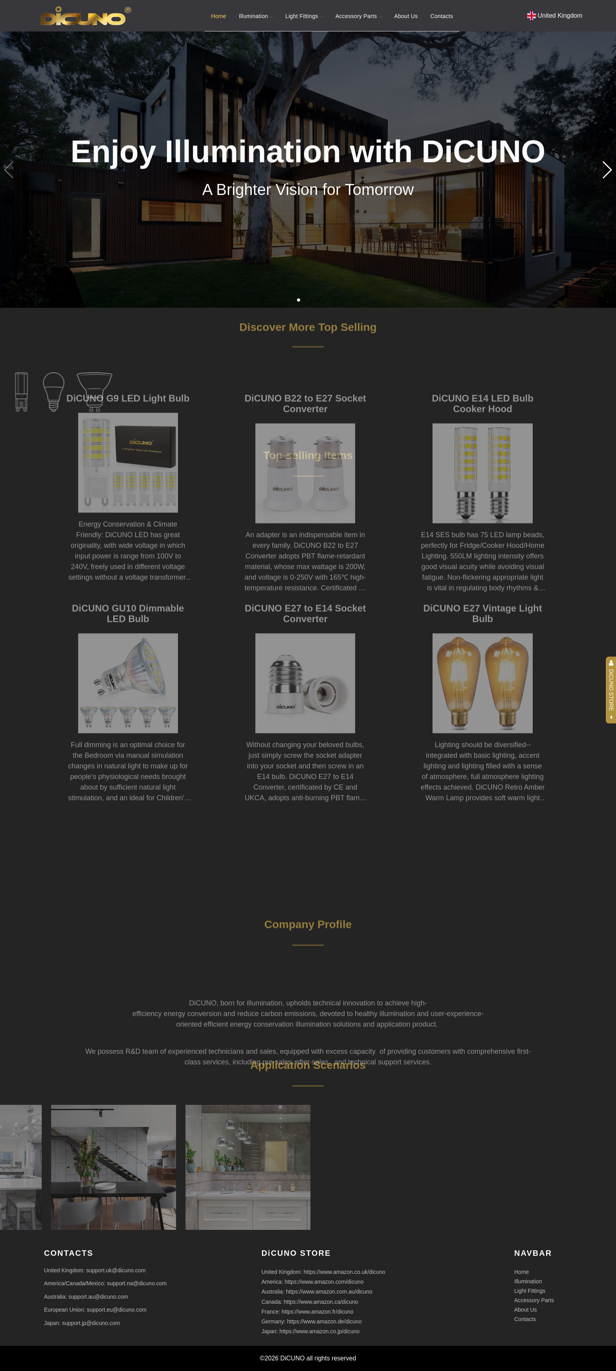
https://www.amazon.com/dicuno (324, 1282)
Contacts (442, 16)
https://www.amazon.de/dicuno (324, 1321)
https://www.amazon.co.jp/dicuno (319, 1331)
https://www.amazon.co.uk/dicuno (344, 1272)
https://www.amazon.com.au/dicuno (329, 1291)
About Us (406, 16)
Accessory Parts (359, 16)
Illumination (256, 16)
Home (218, 16)
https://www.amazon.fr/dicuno (318, 1311)
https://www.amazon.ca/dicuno (321, 1302)
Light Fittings (304, 16)
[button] (606, 170)
